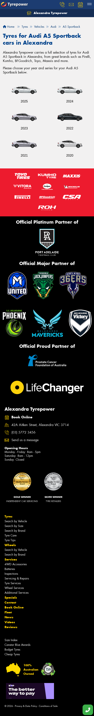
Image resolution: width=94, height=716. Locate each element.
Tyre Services (13, 583)
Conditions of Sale (48, 706)
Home (8, 27)
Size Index (11, 640)
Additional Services (17, 593)
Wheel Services (14, 588)
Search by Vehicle (16, 521)
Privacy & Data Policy (26, 706)
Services (11, 559)
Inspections (11, 574)
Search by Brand (15, 531)
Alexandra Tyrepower (47, 13)
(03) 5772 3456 (23, 432)
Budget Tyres (12, 649)
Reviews (11, 627)
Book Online (14, 607)
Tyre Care (11, 535)
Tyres (8, 516)
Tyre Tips (10, 540)
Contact (10, 602)
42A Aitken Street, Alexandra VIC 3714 (40, 425)
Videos (10, 622)
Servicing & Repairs (17, 578)
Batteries (10, 569)
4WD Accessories (16, 564)
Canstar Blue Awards (17, 645)
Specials (11, 598)
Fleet (8, 612)
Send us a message (25, 440)
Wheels (10, 545)
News (9, 617)
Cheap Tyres (12, 654)
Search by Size (14, 526)
